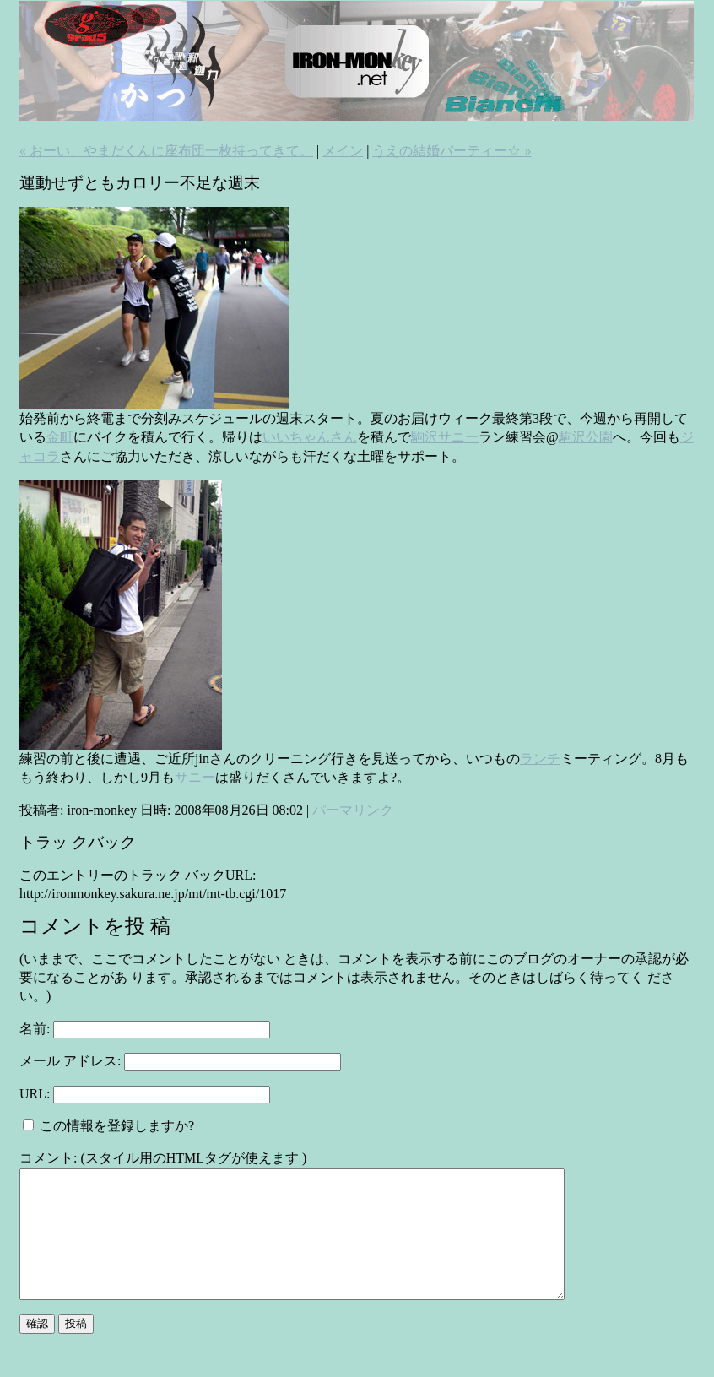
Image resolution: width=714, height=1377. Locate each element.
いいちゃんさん (309, 437)
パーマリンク (352, 810)
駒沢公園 (586, 437)
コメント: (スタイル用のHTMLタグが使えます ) (162, 1158)
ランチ (540, 758)
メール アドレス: (71, 1061)
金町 (59, 437)
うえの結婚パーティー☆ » (451, 151)
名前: (36, 1029)
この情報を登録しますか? (108, 1126)
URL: (36, 1094)
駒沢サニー (445, 437)
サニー (195, 777)
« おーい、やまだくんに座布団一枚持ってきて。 (166, 151)
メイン (342, 151)
